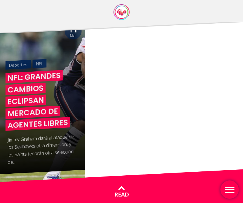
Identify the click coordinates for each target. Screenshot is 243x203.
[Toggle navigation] (229, 189)
